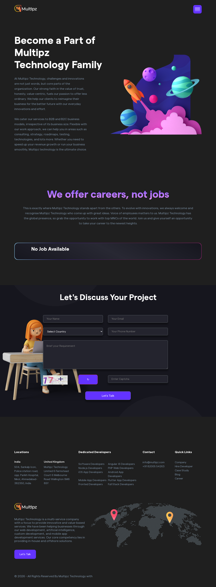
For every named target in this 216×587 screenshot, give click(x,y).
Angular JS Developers (121, 464)
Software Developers (91, 464)
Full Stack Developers (121, 484)
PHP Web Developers (120, 468)
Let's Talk (25, 554)
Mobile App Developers (92, 480)
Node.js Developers (90, 468)
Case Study (182, 470)
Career (179, 478)
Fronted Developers (90, 484)
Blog (177, 474)
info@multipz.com (154, 462)
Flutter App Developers (122, 480)
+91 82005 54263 (154, 466)
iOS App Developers (90, 472)
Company (180, 462)
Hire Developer (184, 466)
